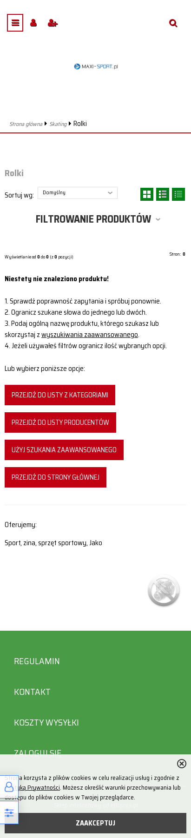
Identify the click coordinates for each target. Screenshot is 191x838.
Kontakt (32, 692)
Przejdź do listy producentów (60, 422)
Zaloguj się (37, 753)
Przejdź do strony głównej (55, 477)
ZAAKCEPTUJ (95, 823)
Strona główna (25, 123)
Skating (57, 123)
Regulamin (37, 661)
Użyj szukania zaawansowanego (64, 449)
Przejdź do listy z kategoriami (60, 395)
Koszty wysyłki (46, 722)
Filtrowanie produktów (93, 219)
